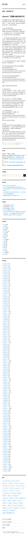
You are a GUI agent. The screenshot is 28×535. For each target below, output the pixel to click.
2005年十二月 (6, 446)
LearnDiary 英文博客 (6, 519)
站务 (4, 244)
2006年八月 (6, 433)
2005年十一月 (6, 448)
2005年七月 (5, 454)
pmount (8, 144)
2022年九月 (5, 298)
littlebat (5, 208)
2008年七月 (6, 398)
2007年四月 (5, 420)
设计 (4, 254)
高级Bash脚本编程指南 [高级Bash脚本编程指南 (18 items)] (8, 513)
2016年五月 (5, 326)
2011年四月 (5, 356)
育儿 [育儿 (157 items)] (15, 505)
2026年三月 (5, 263)
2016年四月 (5, 328)
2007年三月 (5, 421)
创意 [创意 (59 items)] (5, 495)
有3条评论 (18, 144)
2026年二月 (5, 265)
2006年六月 (6, 436)
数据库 (4, 236)
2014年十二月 (6, 336)
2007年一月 (5, 425)
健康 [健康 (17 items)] (20, 493)
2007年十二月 (6, 406)
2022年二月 (5, 308)
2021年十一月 (6, 313)
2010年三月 (5, 374)
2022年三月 (5, 306)
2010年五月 (5, 372)
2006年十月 (6, 429)
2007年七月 (5, 415)
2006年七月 (6, 434)
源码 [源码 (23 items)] (16, 503)
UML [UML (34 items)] (18, 490)
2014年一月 (5, 339)
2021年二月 (5, 323)
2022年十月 (5, 296)
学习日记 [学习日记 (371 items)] (16, 495)
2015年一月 (5, 334)
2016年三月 (5, 329)
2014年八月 (5, 337)
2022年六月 (5, 301)
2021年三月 (5, 321)
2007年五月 (5, 418)
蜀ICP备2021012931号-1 (8, 532)
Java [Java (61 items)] (12, 485)
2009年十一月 (6, 380)
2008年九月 (6, 395)
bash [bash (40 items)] (5, 483)
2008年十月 (6, 393)
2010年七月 (5, 369)
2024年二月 (5, 282)
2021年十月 (5, 314)
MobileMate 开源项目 (7, 522)
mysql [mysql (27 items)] (17, 488)
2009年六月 (6, 387)
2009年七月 (6, 385)
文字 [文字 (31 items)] (4, 500)
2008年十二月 (6, 390)
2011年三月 (5, 357)
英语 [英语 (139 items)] (21, 505)
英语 (4, 250)
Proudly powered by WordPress (12, 531)
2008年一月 (6, 405)
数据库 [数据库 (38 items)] (22, 498)
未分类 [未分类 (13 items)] (5, 503)
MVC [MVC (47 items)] (11, 488)
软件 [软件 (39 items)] (23, 508)
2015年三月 (5, 332)
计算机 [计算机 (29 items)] (5, 508)
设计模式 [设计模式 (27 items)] (17, 508)
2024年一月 (5, 283)
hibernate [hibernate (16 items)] (6, 485)
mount (5, 144)
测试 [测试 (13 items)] (10, 503)
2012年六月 (5, 346)
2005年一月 (5, 464)
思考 (4, 234)
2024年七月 (5, 273)
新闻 (4, 237)
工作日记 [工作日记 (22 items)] (5, 498)
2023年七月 (5, 288)
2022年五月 (5, 303)
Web (4, 229)
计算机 (4, 252)
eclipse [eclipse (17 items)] (21, 483)
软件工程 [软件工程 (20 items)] (5, 510)
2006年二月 (6, 443)
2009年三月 (6, 388)
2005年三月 (5, 461)
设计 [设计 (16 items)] (10, 508)
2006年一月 (6, 444)
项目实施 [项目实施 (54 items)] (13, 510)
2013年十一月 (6, 342)
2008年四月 (6, 400)
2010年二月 (5, 375)
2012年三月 (5, 349)
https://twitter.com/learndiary (16, 162)
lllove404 (5, 210)
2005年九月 (5, 451)
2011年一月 (5, 359)
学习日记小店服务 (6, 524)
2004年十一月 (6, 467)
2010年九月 (5, 365)
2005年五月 (5, 457)
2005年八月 (5, 453)
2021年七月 (5, 318)
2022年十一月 (6, 295)
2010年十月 (5, 364)
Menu (24, 4)
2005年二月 (5, 462)
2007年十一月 (6, 408)
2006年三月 (6, 441)
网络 (4, 247)
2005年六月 (5, 456)
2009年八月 (6, 383)
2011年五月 (5, 354)
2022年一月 (5, 309)
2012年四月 (5, 347)
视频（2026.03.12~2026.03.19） (10, 185)
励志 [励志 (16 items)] (9, 495)
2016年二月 (5, 331)
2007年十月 (5, 410)
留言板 (12, 205)
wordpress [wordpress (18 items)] (13, 493)
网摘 (4, 246)
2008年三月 (6, 402)
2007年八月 (5, 413)
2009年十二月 (6, 379)
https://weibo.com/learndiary (15, 158)
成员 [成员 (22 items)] (12, 498)
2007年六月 (5, 416)
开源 (4, 232)
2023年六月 (5, 290)
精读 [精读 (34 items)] (5, 505)
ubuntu (12, 144)
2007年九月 (5, 411)
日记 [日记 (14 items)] (19, 500)
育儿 (4, 249)
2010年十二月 (6, 360)
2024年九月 (5, 272)
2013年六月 (5, 344)
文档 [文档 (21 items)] (14, 500)
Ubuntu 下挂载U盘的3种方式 (13, 16)
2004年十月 (6, 469)
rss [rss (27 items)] (22, 488)
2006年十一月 (6, 428)
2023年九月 (5, 286)
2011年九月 (5, 352)
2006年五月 (6, 438)
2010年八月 (5, 367)
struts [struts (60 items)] (5, 490)
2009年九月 (6, 382)
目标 (4, 241)
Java (4, 224)
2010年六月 (5, 370)
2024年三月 (5, 280)
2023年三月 (5, 293)
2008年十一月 (6, 392)
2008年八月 (6, 397)
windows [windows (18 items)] (6, 493)
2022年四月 (5, 305)
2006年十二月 (6, 426)
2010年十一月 (6, 362)
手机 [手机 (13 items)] (17, 498)
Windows (5, 231)
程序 (4, 242)
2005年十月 (5, 449)
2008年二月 (6, 403)
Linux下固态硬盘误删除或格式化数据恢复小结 (13, 187)
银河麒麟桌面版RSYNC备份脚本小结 (11, 195)
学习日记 (5, 4)
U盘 (14, 144)
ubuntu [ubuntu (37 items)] (12, 490)
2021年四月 (5, 319)
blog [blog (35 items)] (10, 483)
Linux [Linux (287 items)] (5, 488)
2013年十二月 (6, 341)
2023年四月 (5, 291)
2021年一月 (5, 324)
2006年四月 (6, 439)
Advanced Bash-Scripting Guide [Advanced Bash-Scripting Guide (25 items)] (11, 480)
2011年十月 (5, 351)
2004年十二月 (6, 466)
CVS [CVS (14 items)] (16, 483)
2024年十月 (5, 270)
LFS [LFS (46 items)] (22, 485)
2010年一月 (5, 377)
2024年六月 (5, 275)
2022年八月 (5, 300)
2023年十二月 (6, 285)
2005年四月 (5, 459)
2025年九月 (5, 267)
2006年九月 (6, 431)
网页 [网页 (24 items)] (10, 505)
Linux (3, 144)
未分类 (4, 239)
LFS (4, 226)
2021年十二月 (6, 311)
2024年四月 (5, 278)
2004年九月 (6, 471)
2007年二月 (5, 423)
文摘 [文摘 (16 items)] (9, 500)
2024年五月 (5, 277)
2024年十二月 (6, 268)
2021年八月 (5, 316)
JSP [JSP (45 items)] (17, 485)
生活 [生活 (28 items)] (21, 503)
